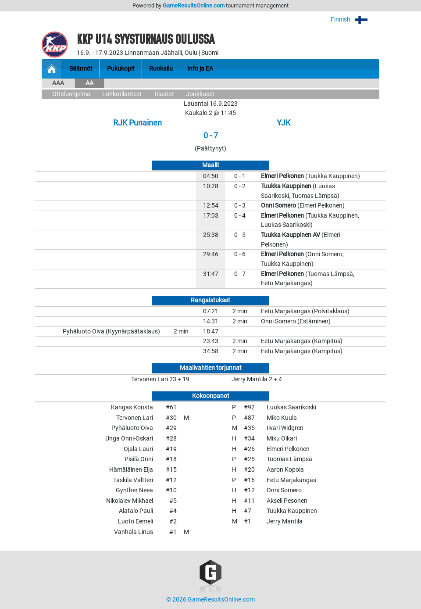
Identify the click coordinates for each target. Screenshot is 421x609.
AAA (58, 83)
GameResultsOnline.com (194, 5)
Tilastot (163, 94)
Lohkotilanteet (122, 94)
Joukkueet (200, 94)
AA (89, 83)
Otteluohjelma (71, 94)
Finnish (355, 19)
